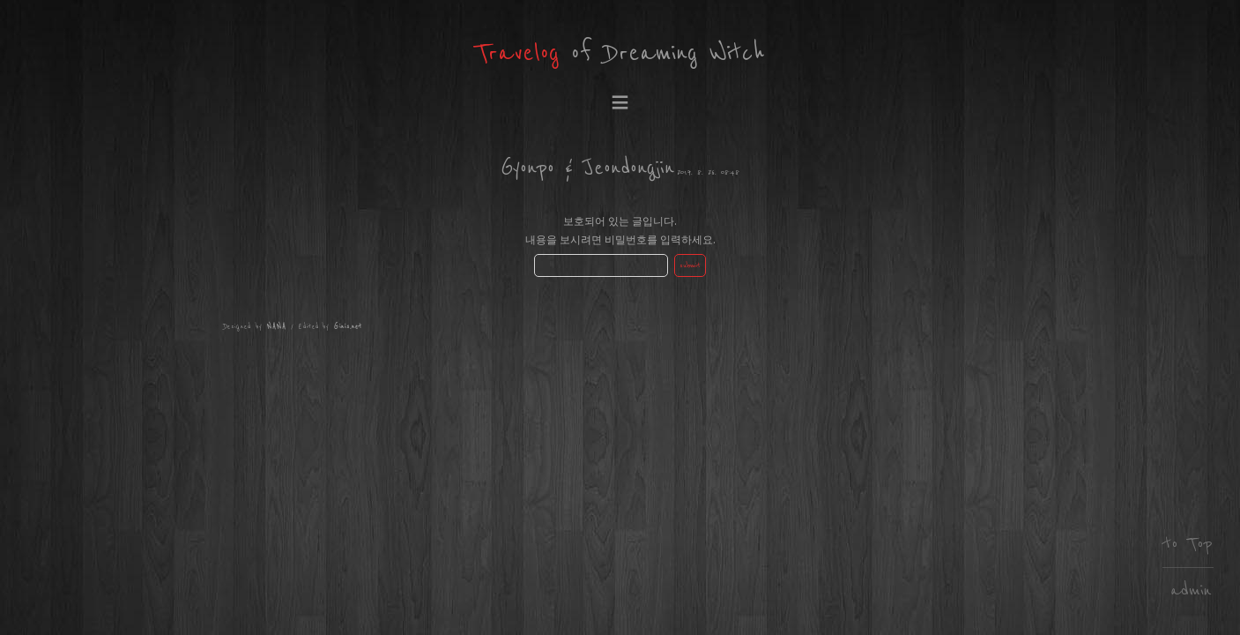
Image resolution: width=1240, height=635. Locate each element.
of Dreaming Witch (620, 53)
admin (1191, 590)
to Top (1188, 544)
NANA (276, 327)
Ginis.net (348, 327)
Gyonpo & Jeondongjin (587, 168)
